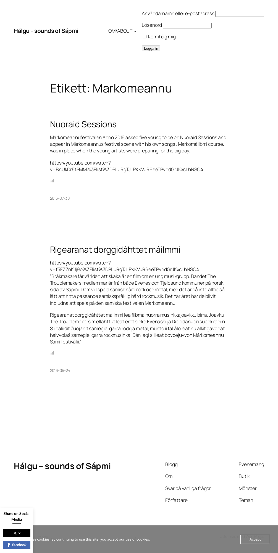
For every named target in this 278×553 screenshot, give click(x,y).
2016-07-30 (60, 198)
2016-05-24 (60, 370)
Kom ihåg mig (159, 36)
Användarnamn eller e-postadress (178, 13)
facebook (17, 545)
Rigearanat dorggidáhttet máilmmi (115, 249)
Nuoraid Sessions (83, 124)
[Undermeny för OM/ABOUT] (135, 31)
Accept (255, 539)
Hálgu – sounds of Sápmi (46, 31)
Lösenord (152, 25)
